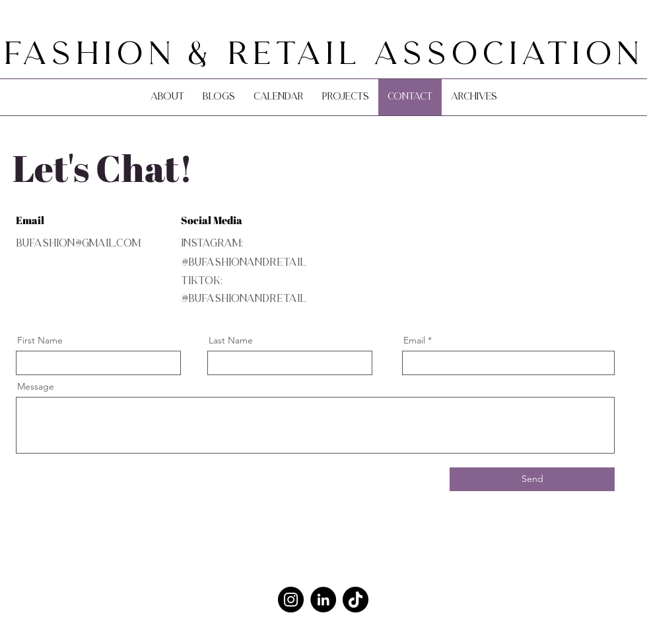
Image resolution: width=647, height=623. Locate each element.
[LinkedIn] (323, 599)
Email (414, 340)
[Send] (532, 479)
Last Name (231, 340)
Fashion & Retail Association (324, 56)
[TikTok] (355, 599)
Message (35, 386)
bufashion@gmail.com (78, 244)
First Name (40, 340)
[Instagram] (291, 599)
